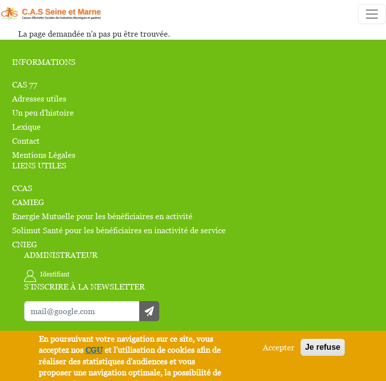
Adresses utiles (39, 98)
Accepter (279, 347)
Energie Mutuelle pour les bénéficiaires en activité (102, 216)
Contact (26, 140)
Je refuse (322, 347)
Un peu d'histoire (43, 112)
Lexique (26, 126)
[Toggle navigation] (372, 14)
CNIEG (24, 244)
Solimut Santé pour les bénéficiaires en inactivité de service (119, 230)
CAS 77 (24, 84)
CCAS (22, 188)
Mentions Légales (43, 154)
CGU (94, 349)
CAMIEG (28, 202)
